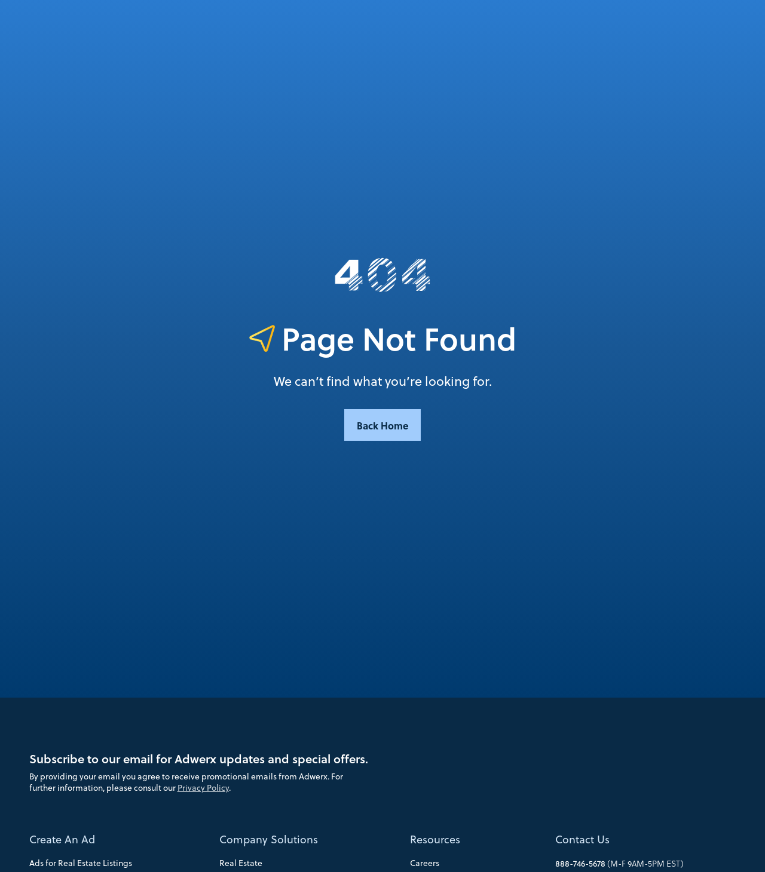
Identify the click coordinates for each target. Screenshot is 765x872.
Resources (435, 839)
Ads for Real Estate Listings (80, 863)
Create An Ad (62, 839)
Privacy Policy (203, 788)
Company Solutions (268, 839)
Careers (424, 863)
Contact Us (582, 839)
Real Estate (240, 863)
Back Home (383, 425)
